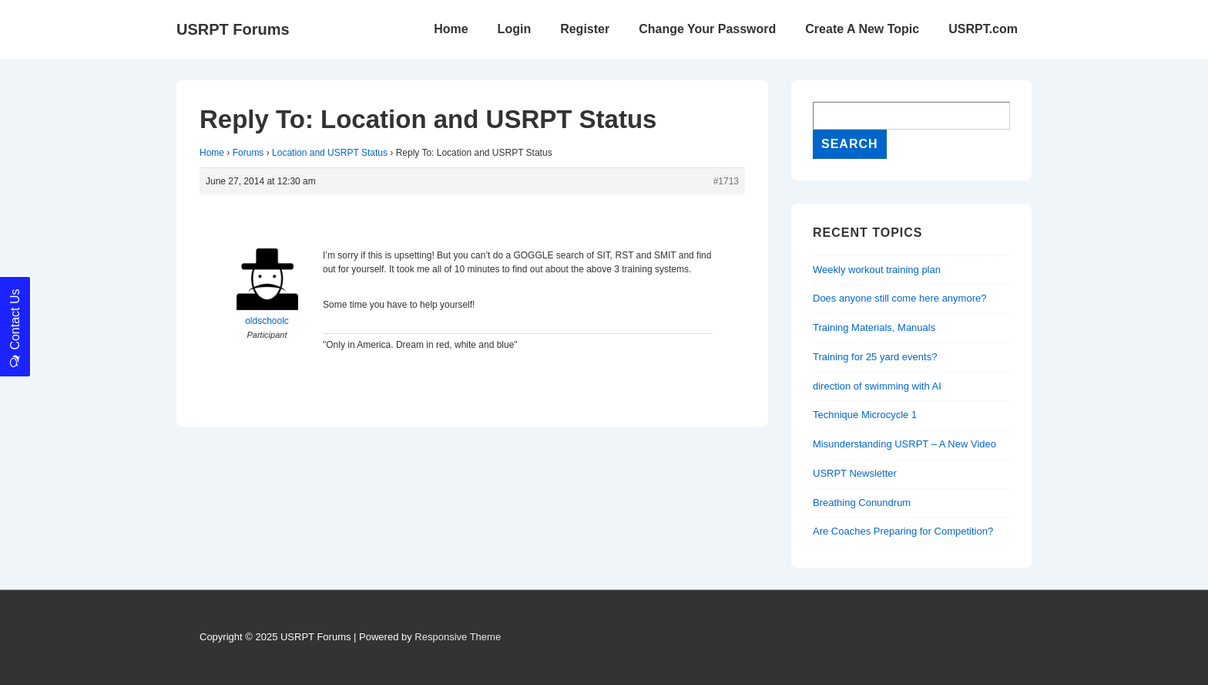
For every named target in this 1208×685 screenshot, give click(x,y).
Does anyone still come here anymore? (899, 298)
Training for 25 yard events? (875, 357)
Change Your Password (707, 28)
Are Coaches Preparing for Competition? (903, 531)
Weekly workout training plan (877, 269)
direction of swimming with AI (877, 386)
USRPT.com (983, 28)
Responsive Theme (457, 637)
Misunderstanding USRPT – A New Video (904, 444)
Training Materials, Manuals (874, 327)
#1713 (726, 181)
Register (584, 28)
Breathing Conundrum (862, 502)
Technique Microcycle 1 (865, 414)
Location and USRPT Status (330, 152)
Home (451, 28)
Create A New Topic (862, 28)
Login (515, 28)
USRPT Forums (233, 29)
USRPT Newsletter (855, 473)
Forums (248, 152)
